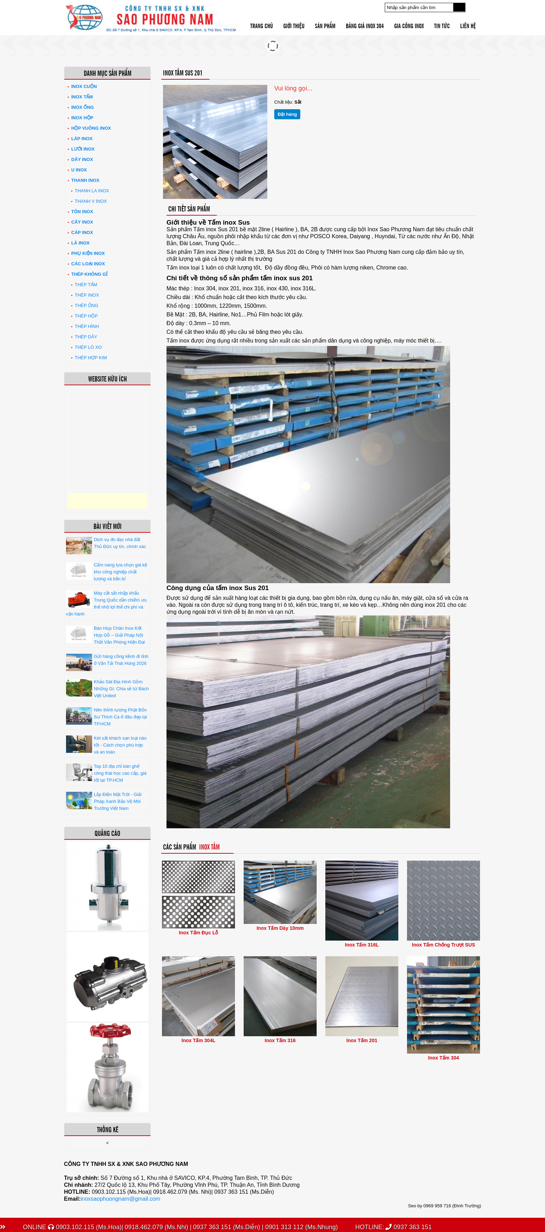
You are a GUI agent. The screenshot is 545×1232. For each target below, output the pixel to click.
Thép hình (87, 326)
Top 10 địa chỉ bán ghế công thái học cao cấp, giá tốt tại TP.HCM (120, 773)
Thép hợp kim (91, 357)
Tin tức (442, 25)
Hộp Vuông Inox (91, 128)
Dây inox (82, 159)
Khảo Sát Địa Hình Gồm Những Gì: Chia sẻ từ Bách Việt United (121, 688)
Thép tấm (86, 284)
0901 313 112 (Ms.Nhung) (300, 1227)
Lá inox (80, 242)
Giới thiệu (293, 25)
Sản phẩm (325, 25)
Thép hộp (86, 316)
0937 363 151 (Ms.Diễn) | (228, 1227)
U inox (79, 169)
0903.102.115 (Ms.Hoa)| (85, 1227)
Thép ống (86, 305)
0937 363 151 (408, 1227)
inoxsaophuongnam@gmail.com (120, 1199)
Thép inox (87, 295)
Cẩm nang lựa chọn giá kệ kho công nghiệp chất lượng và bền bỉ (120, 571)
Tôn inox (82, 211)
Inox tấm (82, 96)
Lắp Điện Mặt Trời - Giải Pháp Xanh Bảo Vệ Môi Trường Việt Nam (117, 801)
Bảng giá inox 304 (365, 25)
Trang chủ (261, 25)
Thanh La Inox (92, 190)
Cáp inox (82, 232)
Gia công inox (409, 25)
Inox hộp (82, 117)
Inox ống (82, 107)
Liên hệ (468, 25)
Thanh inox (85, 180)
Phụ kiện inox (88, 253)
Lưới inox (83, 149)
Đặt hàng (287, 114)
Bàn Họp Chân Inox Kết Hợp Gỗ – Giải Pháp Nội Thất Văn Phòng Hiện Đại (119, 635)
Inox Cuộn (84, 86)
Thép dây (86, 336)
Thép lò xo (88, 347)
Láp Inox (81, 138)
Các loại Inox (88, 263)
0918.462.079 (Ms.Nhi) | (158, 1227)
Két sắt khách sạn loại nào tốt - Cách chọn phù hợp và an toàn (120, 745)
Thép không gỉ (89, 274)
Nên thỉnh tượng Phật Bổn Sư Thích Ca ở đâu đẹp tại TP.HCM (120, 716)
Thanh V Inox (91, 201)
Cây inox (82, 222)
